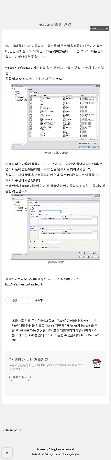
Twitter (47, 454)
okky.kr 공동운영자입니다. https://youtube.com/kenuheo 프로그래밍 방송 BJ (46, 367)
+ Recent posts (12, 430)
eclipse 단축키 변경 (55, 24)
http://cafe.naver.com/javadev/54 (23, 284)
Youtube (66, 454)
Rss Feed (36, 454)
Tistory (51, 449)
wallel (71, 449)
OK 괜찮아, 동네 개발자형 (28, 360)
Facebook (57, 454)
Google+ (75, 454)
